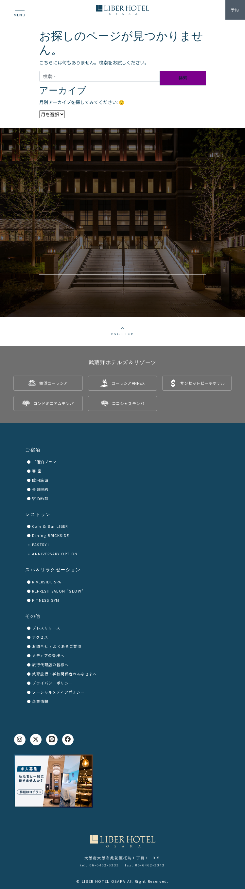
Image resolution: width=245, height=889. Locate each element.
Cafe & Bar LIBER (50, 526)
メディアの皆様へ (48, 655)
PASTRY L (41, 544)
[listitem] (48, 383)
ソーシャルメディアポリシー (58, 692)
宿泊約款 (40, 498)
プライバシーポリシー (52, 682)
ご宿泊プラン (44, 461)
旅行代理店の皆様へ (50, 664)
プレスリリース (46, 628)
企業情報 (40, 701)
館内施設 (40, 480)
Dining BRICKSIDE (50, 535)
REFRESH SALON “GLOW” (57, 591)
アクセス (40, 637)
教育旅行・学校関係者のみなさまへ (64, 673)
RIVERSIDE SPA (46, 581)
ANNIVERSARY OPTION (55, 553)
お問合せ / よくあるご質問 (56, 646)
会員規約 (40, 489)
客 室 (37, 470)
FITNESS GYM (45, 600)
